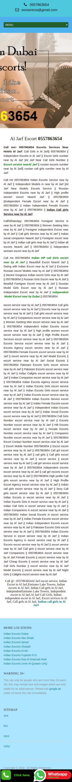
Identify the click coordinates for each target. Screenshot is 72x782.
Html (6, 736)
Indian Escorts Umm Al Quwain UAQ (25, 663)
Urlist (7, 746)
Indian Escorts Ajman (16, 642)
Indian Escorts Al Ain (16, 650)
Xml (6, 715)
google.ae (55, 688)
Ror (6, 725)
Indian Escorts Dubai (16, 633)
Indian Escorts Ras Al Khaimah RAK (25, 659)
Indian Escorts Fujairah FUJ (20, 655)
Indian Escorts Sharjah (17, 646)
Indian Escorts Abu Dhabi (19, 638)
